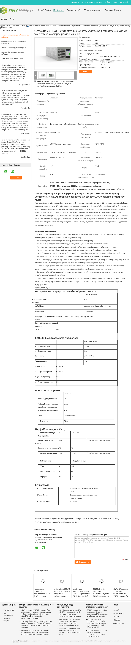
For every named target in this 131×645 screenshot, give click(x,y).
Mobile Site (119, 623)
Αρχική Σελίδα (44, 10)
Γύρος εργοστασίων (93, 10)
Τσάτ (86, 72)
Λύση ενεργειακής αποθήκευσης (12, 58)
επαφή (4, 19)
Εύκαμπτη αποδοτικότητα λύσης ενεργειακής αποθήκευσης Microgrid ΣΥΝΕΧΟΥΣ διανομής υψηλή (70, 631)
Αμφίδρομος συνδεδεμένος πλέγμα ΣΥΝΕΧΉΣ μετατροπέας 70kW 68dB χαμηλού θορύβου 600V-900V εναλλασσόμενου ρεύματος (81, 596)
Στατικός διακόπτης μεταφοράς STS (13, 48)
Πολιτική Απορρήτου (19, 641)
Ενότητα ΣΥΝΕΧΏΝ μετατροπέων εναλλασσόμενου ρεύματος (97, 519)
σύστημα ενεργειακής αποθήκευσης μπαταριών (13, 42)
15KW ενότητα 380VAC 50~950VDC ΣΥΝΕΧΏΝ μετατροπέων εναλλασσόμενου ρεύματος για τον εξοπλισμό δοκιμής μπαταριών (62, 596)
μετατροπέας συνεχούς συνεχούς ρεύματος (12, 53)
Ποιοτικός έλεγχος (113, 10)
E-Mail (116, 617)
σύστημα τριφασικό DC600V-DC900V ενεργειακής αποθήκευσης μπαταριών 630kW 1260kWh (97, 633)
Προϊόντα (57, 10)
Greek (127, 1)
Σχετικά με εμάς (74, 10)
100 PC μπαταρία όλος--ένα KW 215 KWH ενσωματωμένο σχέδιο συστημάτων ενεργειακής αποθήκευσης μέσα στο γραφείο (70, 613)
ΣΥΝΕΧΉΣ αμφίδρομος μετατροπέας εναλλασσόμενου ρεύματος (57, 522)
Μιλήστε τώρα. (111, 2)
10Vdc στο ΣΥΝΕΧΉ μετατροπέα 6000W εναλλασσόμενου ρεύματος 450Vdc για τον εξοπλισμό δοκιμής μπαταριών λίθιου (55, 84)
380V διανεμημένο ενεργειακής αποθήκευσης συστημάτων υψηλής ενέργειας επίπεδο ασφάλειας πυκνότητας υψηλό (69, 622)
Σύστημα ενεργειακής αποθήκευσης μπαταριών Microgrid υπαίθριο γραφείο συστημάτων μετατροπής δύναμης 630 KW (96, 623)
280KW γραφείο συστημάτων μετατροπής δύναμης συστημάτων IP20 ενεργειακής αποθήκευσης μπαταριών (97, 613)
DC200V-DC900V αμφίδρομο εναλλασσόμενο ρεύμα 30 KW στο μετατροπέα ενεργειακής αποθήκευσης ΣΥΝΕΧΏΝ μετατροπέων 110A (101, 597)
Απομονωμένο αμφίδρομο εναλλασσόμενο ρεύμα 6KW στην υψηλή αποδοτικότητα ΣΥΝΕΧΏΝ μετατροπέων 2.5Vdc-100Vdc (42, 597)
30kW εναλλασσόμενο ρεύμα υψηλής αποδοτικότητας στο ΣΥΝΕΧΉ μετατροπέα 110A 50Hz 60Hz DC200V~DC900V (120, 595)
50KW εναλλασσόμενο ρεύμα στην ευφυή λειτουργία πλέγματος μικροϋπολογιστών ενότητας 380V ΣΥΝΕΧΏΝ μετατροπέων (35, 632)
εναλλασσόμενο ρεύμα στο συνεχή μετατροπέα (58, 519)
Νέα (12, 19)
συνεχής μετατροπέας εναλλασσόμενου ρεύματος (39, 26)
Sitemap (117, 620)
